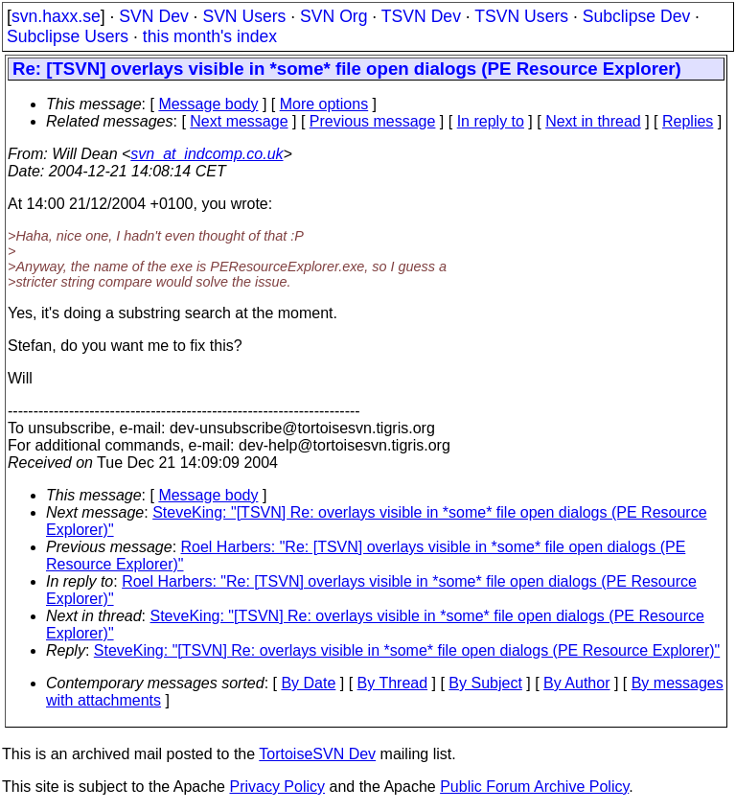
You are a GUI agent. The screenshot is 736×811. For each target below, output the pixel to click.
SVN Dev (153, 16)
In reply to (490, 121)
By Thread (392, 683)
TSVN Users (521, 16)
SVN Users (244, 16)
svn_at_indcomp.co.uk (206, 154)
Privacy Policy (277, 786)
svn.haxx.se (56, 16)
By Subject (484, 683)
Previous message (373, 121)
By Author (576, 683)
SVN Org (333, 16)
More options (324, 104)
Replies (687, 121)
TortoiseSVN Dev (317, 754)
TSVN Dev (421, 16)
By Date (308, 683)
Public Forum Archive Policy (534, 786)
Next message (239, 121)
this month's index (210, 36)
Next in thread (593, 121)
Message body (208, 104)
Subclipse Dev (636, 16)
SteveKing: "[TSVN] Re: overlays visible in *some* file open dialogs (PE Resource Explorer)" (407, 650)
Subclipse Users (67, 36)
